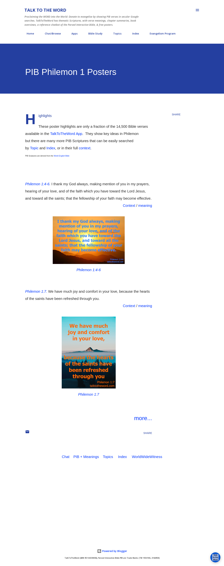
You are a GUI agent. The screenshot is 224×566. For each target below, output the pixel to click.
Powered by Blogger (112, 551)
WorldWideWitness (147, 457)
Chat (65, 457)
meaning (145, 206)
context (84, 148)
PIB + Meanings (86, 457)
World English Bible (61, 156)
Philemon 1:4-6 (88, 270)
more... (143, 418)
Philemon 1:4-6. (37, 184)
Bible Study (93, 33)
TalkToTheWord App (66, 134)
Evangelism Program (160, 33)
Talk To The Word (45, 10)
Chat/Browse (51, 33)
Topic (34, 148)
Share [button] (176, 114)
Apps (72, 33)
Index (133, 33)
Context (129, 206)
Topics (115, 33)
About (188, 33)
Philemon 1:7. (36, 291)
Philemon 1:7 (88, 394)
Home (28, 33)
